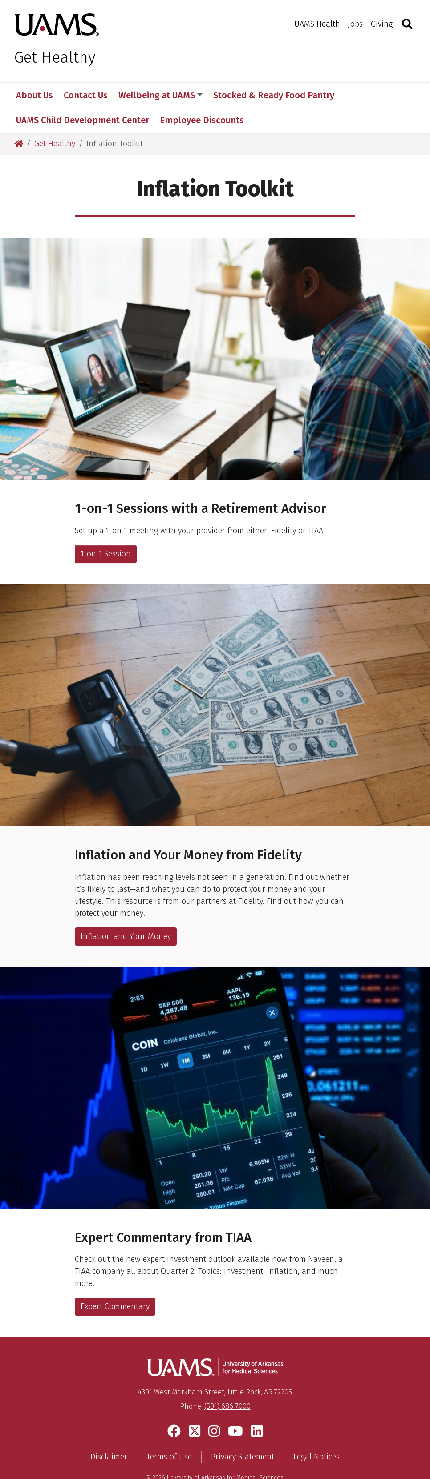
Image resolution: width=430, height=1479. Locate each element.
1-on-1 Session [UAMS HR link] (106, 529)
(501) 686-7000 (227, 1382)
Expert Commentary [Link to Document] (115, 1281)
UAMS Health (317, 24)
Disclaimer (108, 1432)
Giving (382, 24)
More (360, 95)
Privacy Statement (242, 1432)
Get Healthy (54, 57)
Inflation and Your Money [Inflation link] (126, 911)
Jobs (355, 24)
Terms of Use (169, 1432)
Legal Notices (316, 1432)
